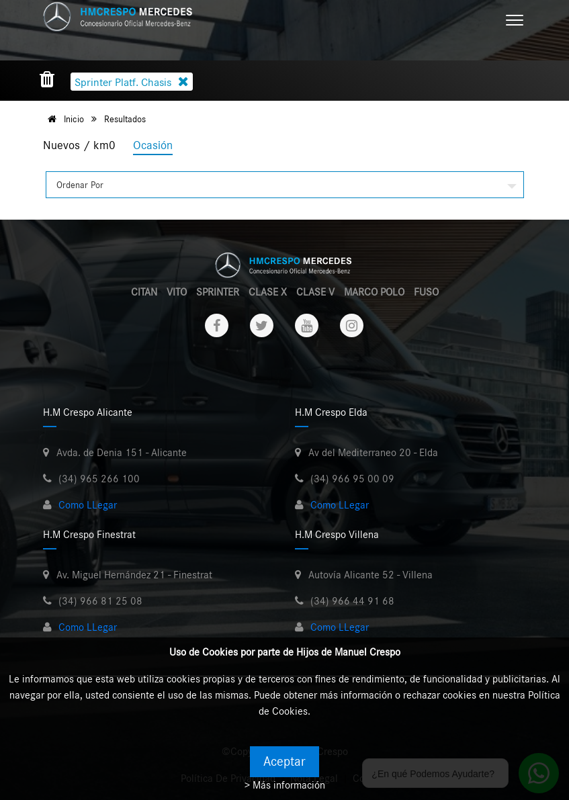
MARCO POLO (374, 292)
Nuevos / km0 (79, 146)
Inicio (63, 119)
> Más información (285, 785)
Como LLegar (87, 505)
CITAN (144, 292)
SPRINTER (217, 292)
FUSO (426, 292)
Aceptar (284, 761)
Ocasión (153, 146)
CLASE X (268, 292)
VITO (177, 292)
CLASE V (315, 292)
